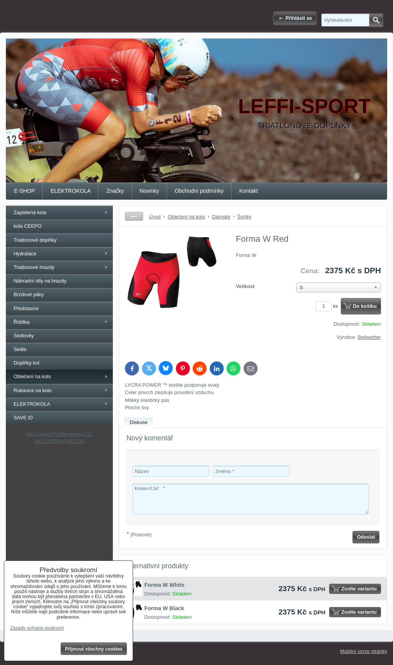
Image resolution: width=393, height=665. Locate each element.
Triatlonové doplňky (35, 240)
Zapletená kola (30, 212)
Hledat (376, 20)
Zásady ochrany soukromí (37, 628)
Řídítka (22, 322)
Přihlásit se (299, 18)
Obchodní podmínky (199, 191)
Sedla (20, 349)
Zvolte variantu (359, 589)
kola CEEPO (28, 226)
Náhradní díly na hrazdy (40, 281)
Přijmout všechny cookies (94, 649)
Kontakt (248, 191)
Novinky (149, 191)
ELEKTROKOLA (71, 191)
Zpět (134, 216)
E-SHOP (24, 191)
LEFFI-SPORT (304, 106)
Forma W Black (164, 608)
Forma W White (164, 585)
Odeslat (366, 537)
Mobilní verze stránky (363, 651)
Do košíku (365, 306)
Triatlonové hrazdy (34, 267)
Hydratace (25, 254)
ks (328, 306)
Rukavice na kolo (32, 390)
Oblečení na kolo (32, 376)
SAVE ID (23, 418)
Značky (115, 191)
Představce (26, 308)
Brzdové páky (29, 294)
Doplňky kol (26, 363)
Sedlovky (24, 336)
